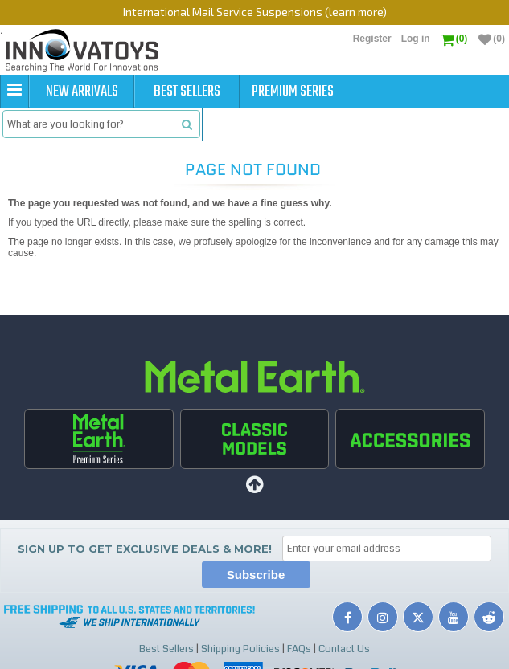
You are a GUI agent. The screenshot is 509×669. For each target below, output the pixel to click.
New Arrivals (82, 92)
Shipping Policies (240, 649)
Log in (415, 38)
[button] (14, 91)
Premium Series (293, 92)
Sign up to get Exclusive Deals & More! (145, 548)
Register (372, 38)
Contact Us (344, 649)
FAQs (299, 649)
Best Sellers (187, 92)
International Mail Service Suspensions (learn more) (255, 11)
